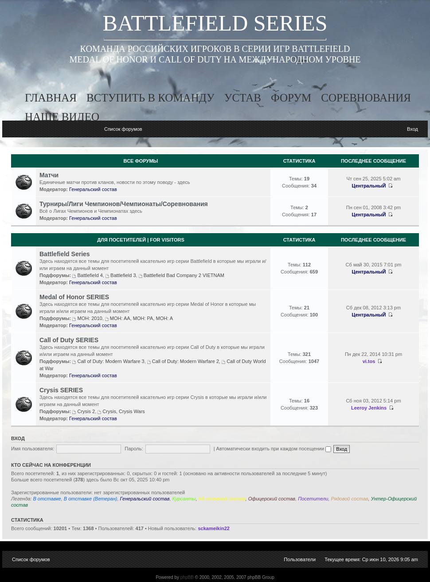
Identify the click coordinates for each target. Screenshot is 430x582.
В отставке (47, 498)
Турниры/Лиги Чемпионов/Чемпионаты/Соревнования (123, 203)
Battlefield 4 (89, 275)
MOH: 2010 (89, 318)
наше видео (62, 117)
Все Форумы (141, 161)
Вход (412, 129)
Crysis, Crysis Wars (123, 411)
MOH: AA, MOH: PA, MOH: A (141, 318)
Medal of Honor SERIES (74, 297)
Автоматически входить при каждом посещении (274, 448)
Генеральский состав (93, 189)
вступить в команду (150, 98)
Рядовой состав (349, 498)
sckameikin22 (214, 528)
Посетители (313, 498)
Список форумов (123, 129)
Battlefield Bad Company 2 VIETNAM (184, 275)
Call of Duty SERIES (68, 340)
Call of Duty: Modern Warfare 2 (185, 361)
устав (242, 98)
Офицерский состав (271, 498)
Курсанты (184, 498)
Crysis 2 (86, 411)
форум (291, 98)
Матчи (49, 175)
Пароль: (134, 448)
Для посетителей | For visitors (140, 239)
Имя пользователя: (32, 448)
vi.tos (369, 361)
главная (51, 98)
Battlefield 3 (123, 275)
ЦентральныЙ (369, 185)
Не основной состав (222, 498)
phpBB (187, 577)
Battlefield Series (64, 254)
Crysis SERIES (61, 390)
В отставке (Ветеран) (90, 498)
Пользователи (300, 559)
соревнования (366, 98)
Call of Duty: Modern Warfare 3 (110, 361)
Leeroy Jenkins (369, 407)
